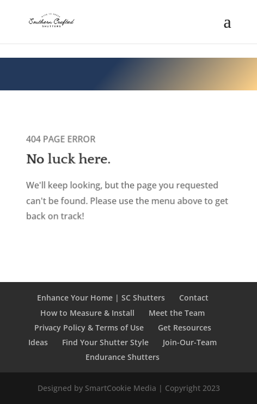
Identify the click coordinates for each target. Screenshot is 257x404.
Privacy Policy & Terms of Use (89, 327)
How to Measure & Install (87, 313)
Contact (194, 297)
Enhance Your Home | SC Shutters (101, 297)
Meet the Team (177, 313)
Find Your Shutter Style (105, 342)
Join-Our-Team (190, 342)
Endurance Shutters (122, 357)
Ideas (38, 342)
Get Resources (184, 327)
